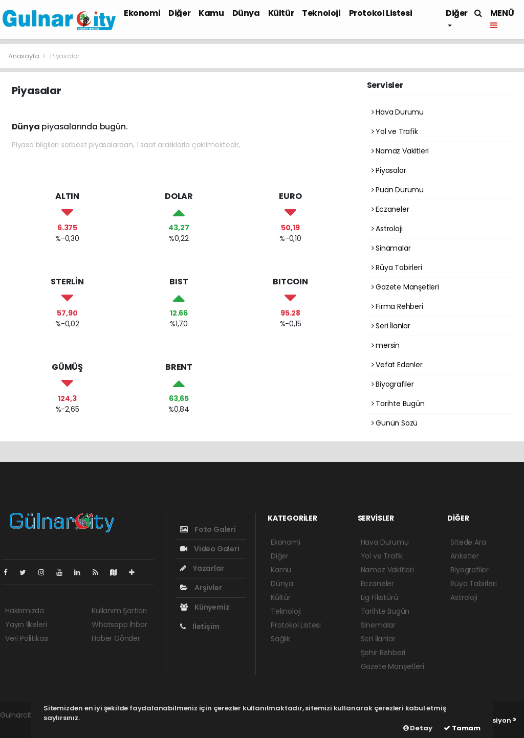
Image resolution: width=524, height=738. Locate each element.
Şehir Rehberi (383, 652)
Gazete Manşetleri (405, 287)
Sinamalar (391, 248)
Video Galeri (209, 549)
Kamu (211, 13)
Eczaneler (390, 209)
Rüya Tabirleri (397, 267)
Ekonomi (142, 13)
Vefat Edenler (397, 365)
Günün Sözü (395, 423)
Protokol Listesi (380, 13)
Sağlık (280, 639)
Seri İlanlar (391, 326)
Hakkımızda (24, 611)
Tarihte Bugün (398, 403)
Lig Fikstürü (379, 597)
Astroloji (387, 228)
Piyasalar (65, 56)
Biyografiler (393, 384)
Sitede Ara (468, 542)
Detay (417, 728)
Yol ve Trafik (395, 131)
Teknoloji (321, 13)
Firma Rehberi (397, 306)
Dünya (246, 13)
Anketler (464, 556)
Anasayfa (24, 56)
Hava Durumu (398, 112)
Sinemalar (378, 625)
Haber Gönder (116, 638)
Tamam (462, 728)
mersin (386, 345)
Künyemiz (204, 607)
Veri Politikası (27, 638)
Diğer (179, 13)
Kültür (281, 13)
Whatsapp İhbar (119, 624)
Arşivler (201, 588)
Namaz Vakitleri (400, 151)
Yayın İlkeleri (26, 624)
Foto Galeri (208, 529)
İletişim (199, 626)
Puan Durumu (398, 190)
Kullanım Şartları (119, 611)
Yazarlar (202, 568)
